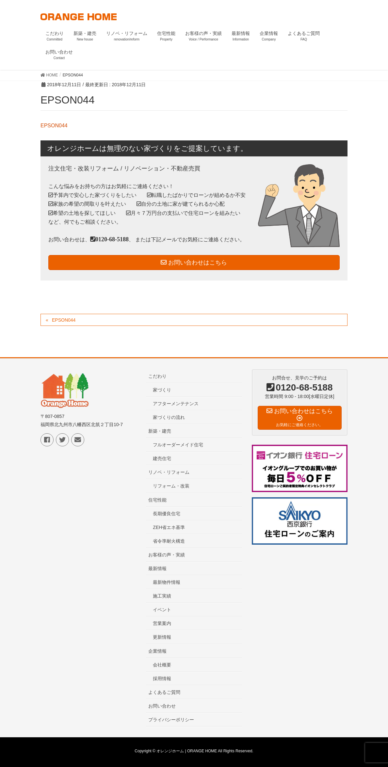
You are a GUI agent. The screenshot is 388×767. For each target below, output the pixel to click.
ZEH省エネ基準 (169, 527)
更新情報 (162, 637)
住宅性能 (157, 500)
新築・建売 (159, 431)
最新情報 (157, 568)
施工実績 (162, 596)
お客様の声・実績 (166, 554)
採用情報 (162, 678)
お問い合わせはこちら (194, 262)
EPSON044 (54, 125)
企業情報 (157, 651)
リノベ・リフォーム (168, 472)
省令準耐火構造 (169, 541)
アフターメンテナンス (176, 403)
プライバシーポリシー (171, 719)
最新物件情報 (166, 582)
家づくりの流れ (169, 417)
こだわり (157, 376)
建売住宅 (162, 458)
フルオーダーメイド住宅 (178, 444)
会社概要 (162, 664)
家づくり (162, 389)
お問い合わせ (162, 706)
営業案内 (162, 623)
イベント (162, 609)
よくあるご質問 (164, 692)
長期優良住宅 (166, 513)
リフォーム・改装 (171, 485)
